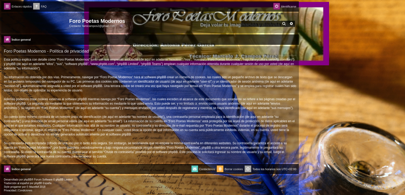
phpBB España (42, 183)
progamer (15, 186)
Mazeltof (34, 186)
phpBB (28, 179)
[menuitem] (39, 6)
